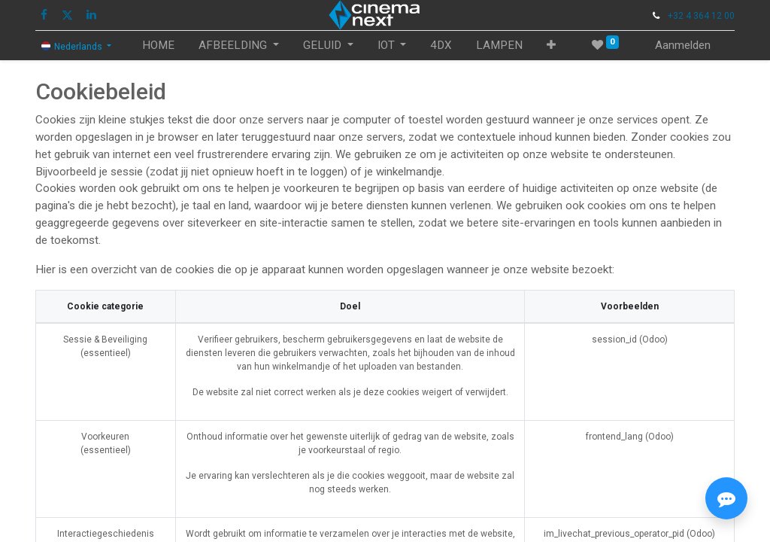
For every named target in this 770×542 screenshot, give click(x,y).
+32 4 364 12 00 (701, 16)
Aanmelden (683, 45)
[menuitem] (158, 45)
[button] (551, 45)
